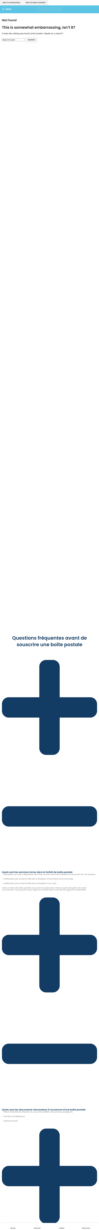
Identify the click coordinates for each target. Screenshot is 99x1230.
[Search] (13, 39)
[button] (49, 763)
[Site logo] (49, 9)
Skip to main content (36, 3)
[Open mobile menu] (7, 9)
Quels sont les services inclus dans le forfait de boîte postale (37, 872)
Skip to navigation (11, 3)
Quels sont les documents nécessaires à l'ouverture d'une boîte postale (44, 1109)
